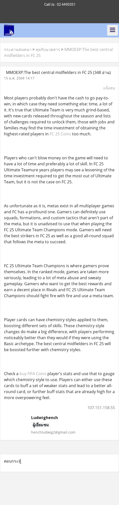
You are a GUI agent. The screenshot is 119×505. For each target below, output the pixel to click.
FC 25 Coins (60, 134)
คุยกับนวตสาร (48, 49)
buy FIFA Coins (32, 373)
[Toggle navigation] (112, 30)
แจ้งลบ (109, 88)
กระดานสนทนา (17, 49)
